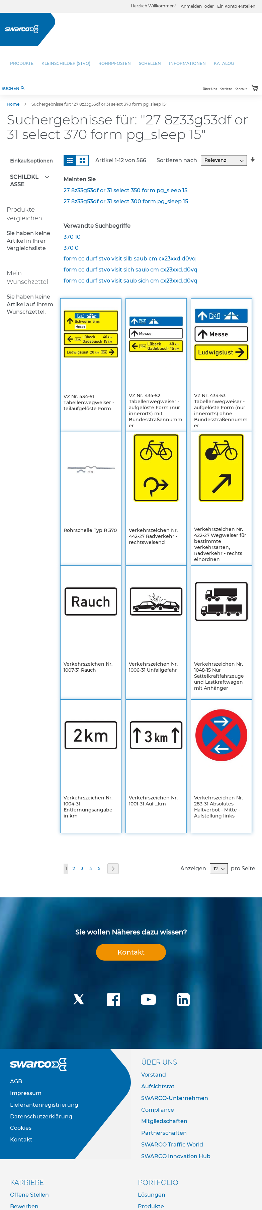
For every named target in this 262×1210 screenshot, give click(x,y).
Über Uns (210, 89)
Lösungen (151, 1195)
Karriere (226, 89)
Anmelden (191, 6)
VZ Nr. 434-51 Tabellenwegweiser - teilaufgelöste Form (89, 403)
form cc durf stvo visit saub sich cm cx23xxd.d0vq (130, 281)
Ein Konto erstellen (236, 6)
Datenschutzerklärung (41, 1116)
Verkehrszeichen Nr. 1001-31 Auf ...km (153, 801)
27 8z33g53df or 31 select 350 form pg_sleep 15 (125, 190)
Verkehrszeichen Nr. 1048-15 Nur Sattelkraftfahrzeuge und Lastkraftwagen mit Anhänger (219, 676)
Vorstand (153, 1075)
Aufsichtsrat (158, 1086)
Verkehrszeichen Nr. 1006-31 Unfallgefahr (153, 667)
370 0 (71, 248)
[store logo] (21, 29)
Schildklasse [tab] (24, 181)
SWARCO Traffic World (172, 1144)
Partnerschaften (164, 1133)
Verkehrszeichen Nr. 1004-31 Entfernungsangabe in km (88, 807)
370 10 (72, 237)
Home (13, 104)
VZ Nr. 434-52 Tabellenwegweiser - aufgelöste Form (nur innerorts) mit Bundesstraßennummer (155, 411)
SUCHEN (13, 88)
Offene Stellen (29, 1195)
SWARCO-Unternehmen (174, 1098)
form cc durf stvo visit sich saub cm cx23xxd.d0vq (130, 269)
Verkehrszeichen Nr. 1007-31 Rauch (88, 667)
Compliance (157, 1110)
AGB (16, 1081)
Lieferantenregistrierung (44, 1105)
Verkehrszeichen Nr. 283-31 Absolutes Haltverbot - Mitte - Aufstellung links (218, 807)
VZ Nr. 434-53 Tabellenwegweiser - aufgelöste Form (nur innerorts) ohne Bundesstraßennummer (221, 411)
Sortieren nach (177, 160)
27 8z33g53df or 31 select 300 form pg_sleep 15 (126, 201)
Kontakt (241, 89)
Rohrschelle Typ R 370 (90, 530)
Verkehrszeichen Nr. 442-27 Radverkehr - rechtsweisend (153, 536)
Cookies (20, 1128)
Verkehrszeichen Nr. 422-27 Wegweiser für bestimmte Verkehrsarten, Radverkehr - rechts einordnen (220, 544)
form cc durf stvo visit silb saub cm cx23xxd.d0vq (130, 258)
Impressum (25, 1093)
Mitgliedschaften (164, 1121)
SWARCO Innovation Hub (175, 1156)
